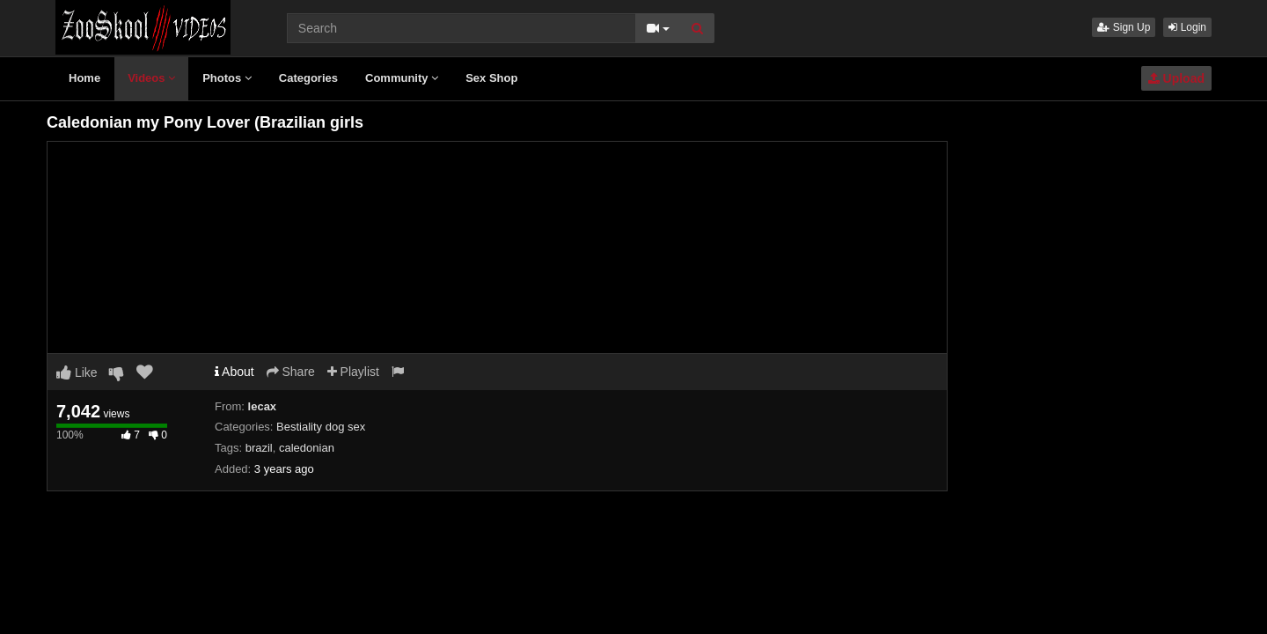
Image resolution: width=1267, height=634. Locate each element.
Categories (308, 78)
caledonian (306, 447)
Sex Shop (491, 78)
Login (1187, 27)
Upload (1176, 78)
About (234, 372)
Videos (151, 78)
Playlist (353, 372)
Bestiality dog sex (320, 426)
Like (77, 372)
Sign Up (1123, 27)
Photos (227, 78)
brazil (259, 447)
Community (401, 78)
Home (84, 78)
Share (291, 372)
